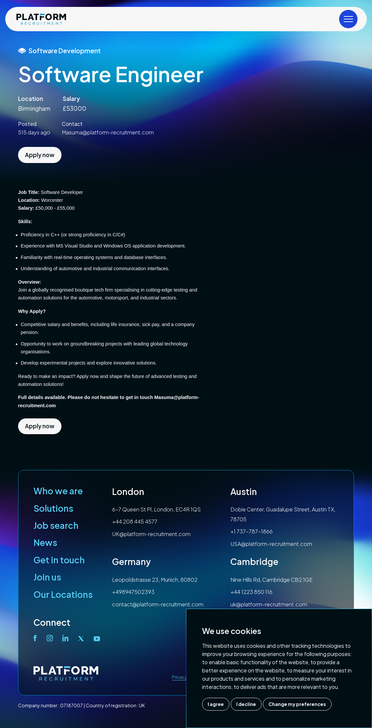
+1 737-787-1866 (251, 531)
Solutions (53, 508)
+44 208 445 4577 (134, 521)
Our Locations (63, 594)
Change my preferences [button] (297, 704)
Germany (131, 561)
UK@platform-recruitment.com (151, 533)
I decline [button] (246, 704)
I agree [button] (216, 704)
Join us (47, 577)
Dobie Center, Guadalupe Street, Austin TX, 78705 (282, 514)
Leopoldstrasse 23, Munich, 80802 (155, 579)
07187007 (71, 705)
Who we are (58, 490)
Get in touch (59, 559)
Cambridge (254, 561)
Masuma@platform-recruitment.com (108, 132)
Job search (56, 525)
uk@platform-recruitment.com (268, 604)
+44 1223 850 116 (251, 591)
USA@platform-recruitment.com (271, 543)
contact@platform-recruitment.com (157, 604)
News (45, 542)
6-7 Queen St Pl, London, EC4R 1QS (156, 509)
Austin (243, 491)
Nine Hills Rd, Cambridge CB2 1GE (271, 579)
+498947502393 (133, 591)
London (128, 491)
